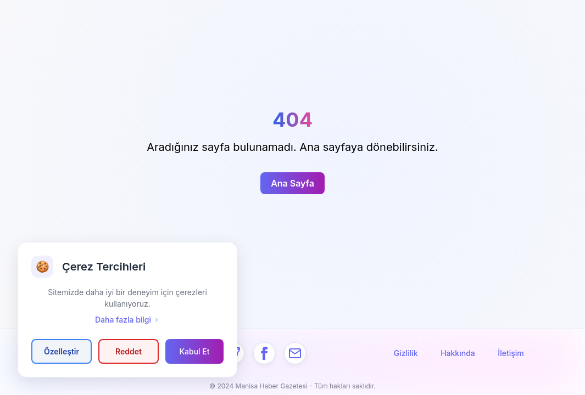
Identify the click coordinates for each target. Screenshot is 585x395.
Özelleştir (61, 351)
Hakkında (458, 353)
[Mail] (295, 353)
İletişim (510, 353)
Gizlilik (406, 353)
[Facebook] (264, 353)
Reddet (128, 351)
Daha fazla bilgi (127, 319)
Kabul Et (194, 351)
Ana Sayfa (292, 183)
